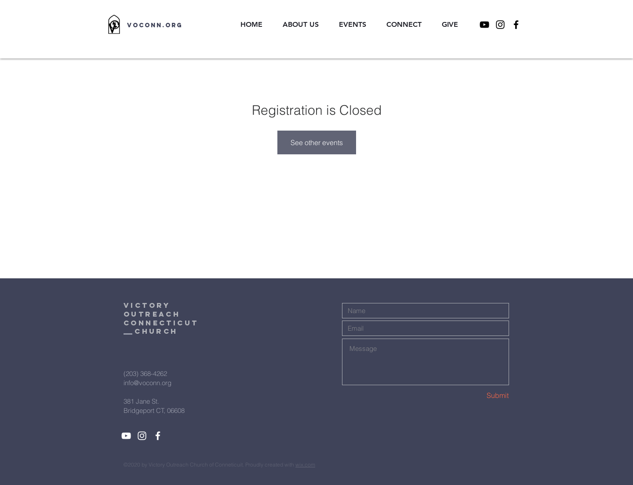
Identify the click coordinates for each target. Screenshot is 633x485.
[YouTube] (484, 24)
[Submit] (477, 395)
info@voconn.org (147, 383)
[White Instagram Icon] (142, 435)
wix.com (305, 464)
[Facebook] (516, 24)
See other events (317, 142)
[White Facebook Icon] (158, 435)
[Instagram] (500, 24)
